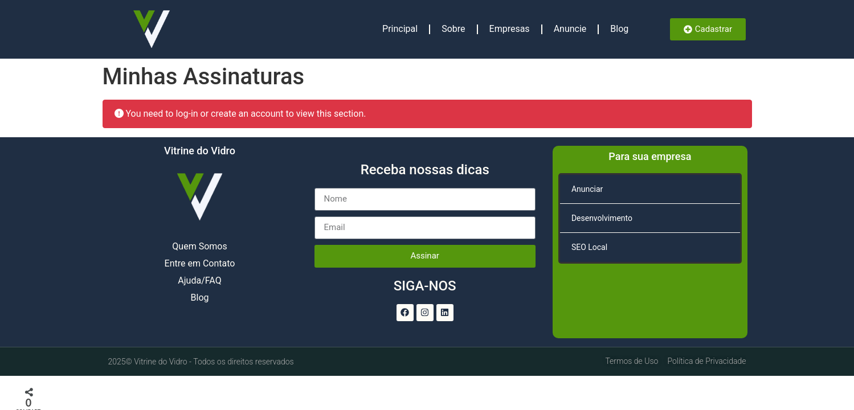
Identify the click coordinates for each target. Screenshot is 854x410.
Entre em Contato (200, 263)
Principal (400, 28)
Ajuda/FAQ (199, 280)
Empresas (509, 28)
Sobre (453, 28)
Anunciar (587, 189)
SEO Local (589, 247)
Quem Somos (199, 246)
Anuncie (570, 28)
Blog (619, 28)
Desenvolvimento (601, 218)
